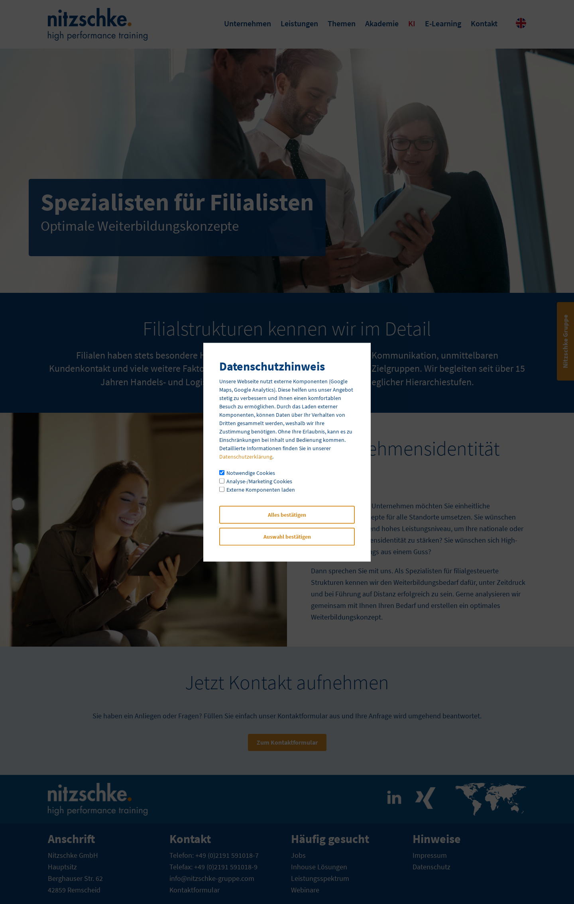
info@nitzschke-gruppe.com (211, 878)
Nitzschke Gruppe (565, 341)
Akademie (382, 23)
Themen (342, 23)
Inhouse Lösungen (319, 866)
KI (411, 23)
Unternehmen (247, 23)
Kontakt (484, 23)
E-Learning (443, 23)
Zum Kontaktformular (287, 742)
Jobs (298, 855)
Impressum (430, 855)
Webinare (305, 889)
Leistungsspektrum (320, 878)
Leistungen (299, 23)
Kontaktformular (194, 889)
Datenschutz (431, 866)
